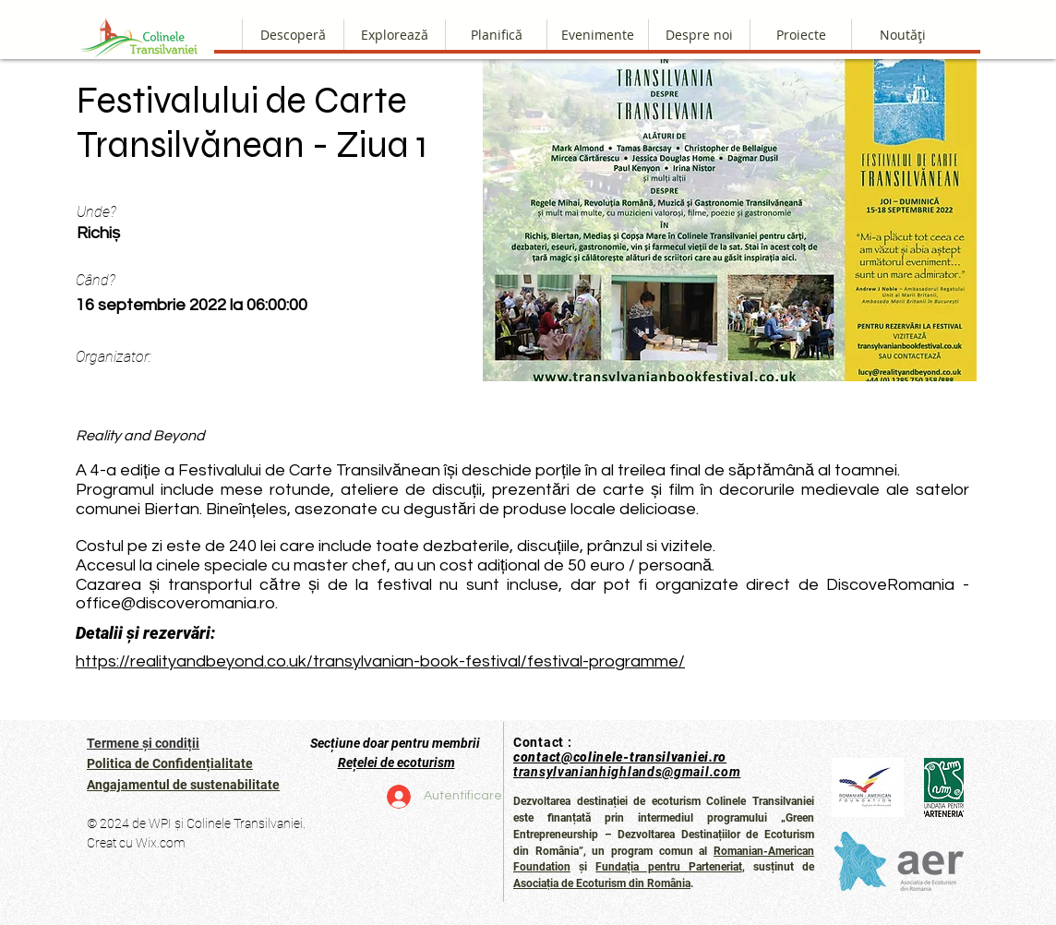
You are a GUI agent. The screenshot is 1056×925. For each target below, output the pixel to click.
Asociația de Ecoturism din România (601, 883)
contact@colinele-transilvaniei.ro (619, 757)
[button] (699, 34)
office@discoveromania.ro (175, 603)
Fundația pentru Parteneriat (668, 866)
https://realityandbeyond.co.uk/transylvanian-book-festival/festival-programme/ (380, 661)
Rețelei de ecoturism (396, 762)
